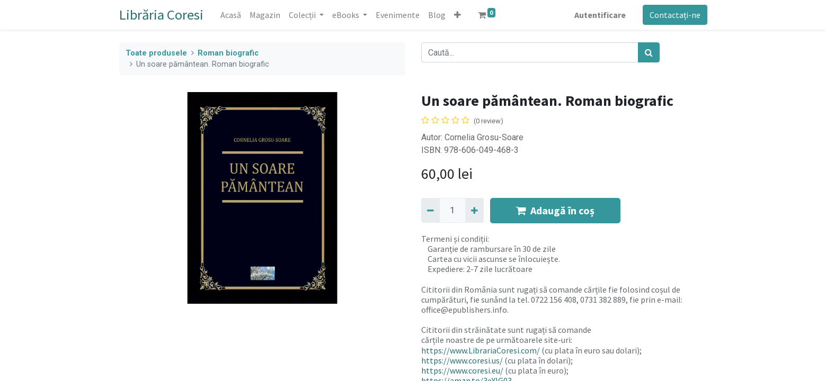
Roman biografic (228, 53)
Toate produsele (156, 53)
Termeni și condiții (454, 238)
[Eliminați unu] (430, 210)
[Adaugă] (474, 210)
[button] (457, 14)
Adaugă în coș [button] (555, 210)
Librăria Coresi (161, 14)
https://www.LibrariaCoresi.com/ (480, 350)
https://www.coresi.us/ (462, 360)
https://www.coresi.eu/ (462, 370)
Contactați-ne (675, 15)
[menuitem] (230, 14)
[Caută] (649, 52)
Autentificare (600, 15)
